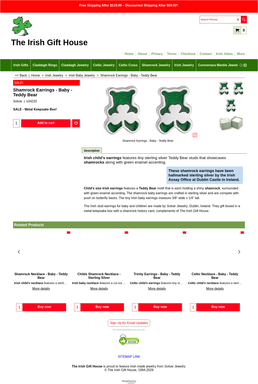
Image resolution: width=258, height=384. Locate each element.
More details (41, 288)
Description (92, 150)
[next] (245, 65)
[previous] (241, 65)
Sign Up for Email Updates (129, 323)
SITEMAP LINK (129, 356)
